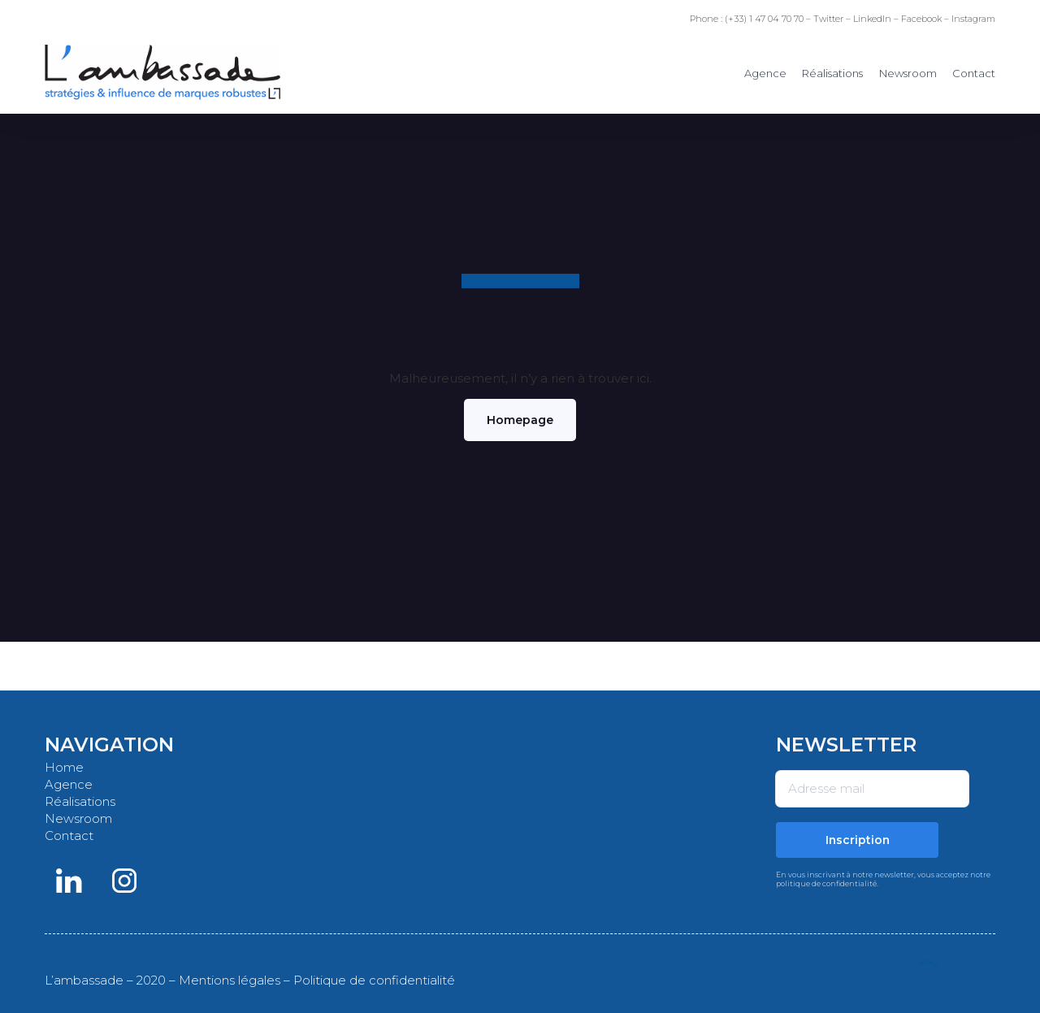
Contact (973, 73)
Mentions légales (229, 980)
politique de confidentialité (826, 883)
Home (64, 767)
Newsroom (908, 73)
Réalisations (832, 73)
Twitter (828, 18)
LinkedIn (872, 18)
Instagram (973, 18)
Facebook (921, 18)
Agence (765, 73)
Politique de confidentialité (374, 980)
